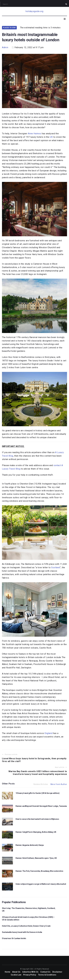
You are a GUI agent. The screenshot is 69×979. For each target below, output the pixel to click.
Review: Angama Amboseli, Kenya (30, 845)
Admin (5, 47)
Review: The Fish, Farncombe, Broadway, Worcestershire (39, 871)
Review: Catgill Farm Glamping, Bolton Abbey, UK (36, 832)
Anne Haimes (34, 133)
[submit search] (66, 4)
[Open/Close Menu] (64, 19)
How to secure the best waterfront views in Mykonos (37, 819)
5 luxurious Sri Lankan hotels (14, 939)
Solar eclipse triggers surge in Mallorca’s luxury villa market (41, 884)
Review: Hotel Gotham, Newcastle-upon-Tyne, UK (36, 858)
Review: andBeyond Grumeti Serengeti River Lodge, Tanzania (41, 806)
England (48, 733)
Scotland (55, 567)
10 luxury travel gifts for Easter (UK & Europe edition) (38, 793)
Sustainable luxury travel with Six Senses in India (22, 933)
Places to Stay (9, 28)
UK (51, 137)
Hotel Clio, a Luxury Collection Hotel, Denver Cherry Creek (26, 927)
